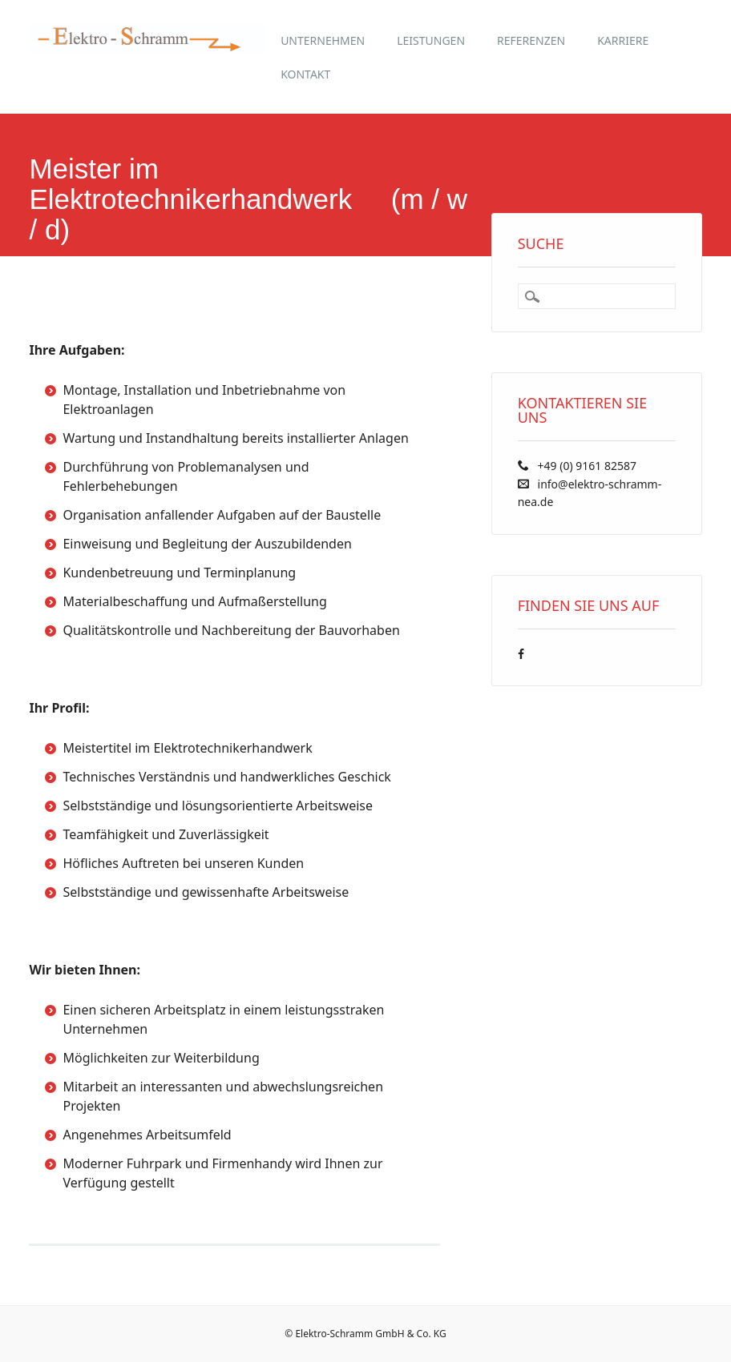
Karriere (622, 40)
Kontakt (305, 74)
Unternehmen (323, 40)
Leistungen (431, 40)
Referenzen (531, 40)
